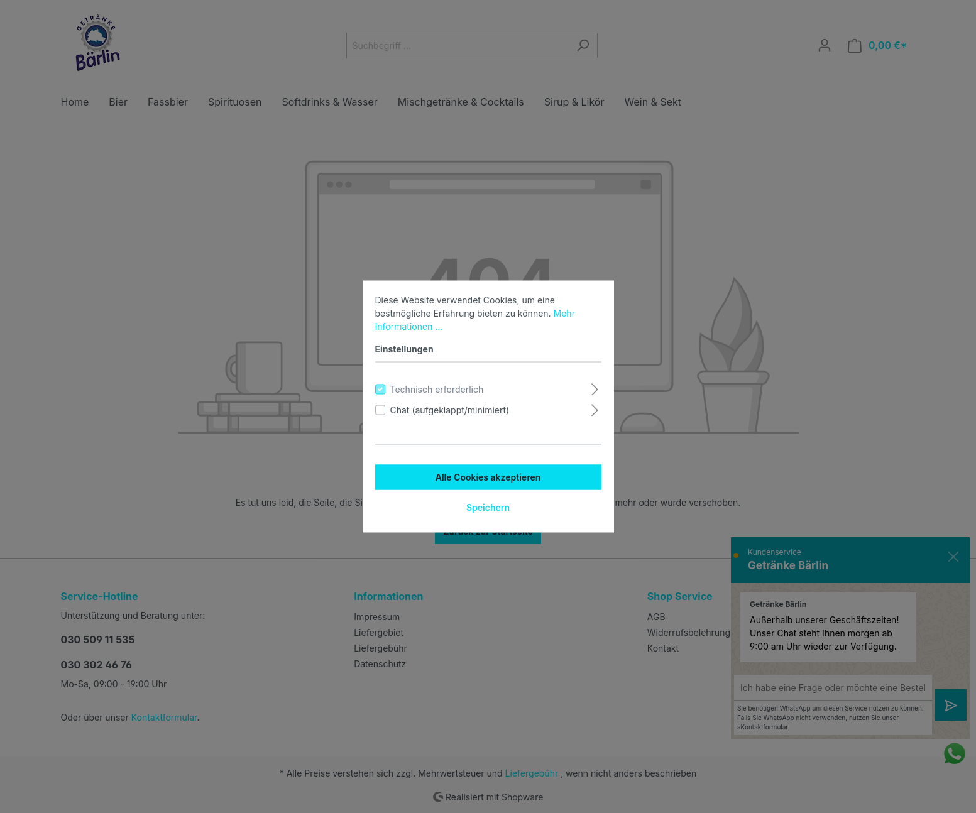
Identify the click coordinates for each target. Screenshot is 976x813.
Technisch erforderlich (437, 389)
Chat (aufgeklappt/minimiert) (450, 410)
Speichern (488, 507)
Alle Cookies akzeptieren (488, 477)
